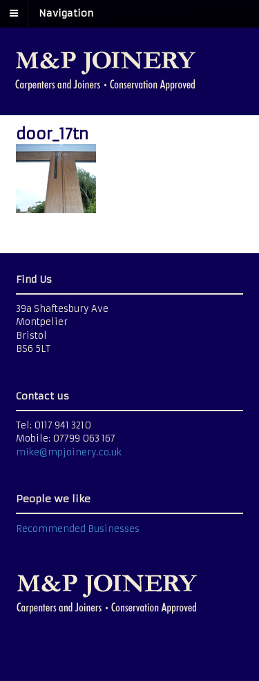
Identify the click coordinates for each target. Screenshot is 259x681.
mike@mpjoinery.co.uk (69, 452)
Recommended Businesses (78, 529)
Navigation (66, 13)
